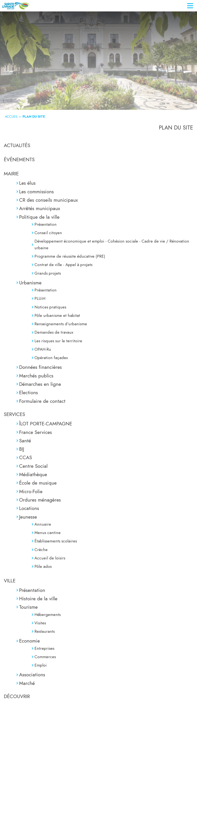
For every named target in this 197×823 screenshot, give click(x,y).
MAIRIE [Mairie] (11, 173)
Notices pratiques (50, 307)
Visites (40, 623)
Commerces (45, 657)
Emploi (40, 665)
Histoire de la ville (38, 598)
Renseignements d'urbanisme (60, 324)
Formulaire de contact (42, 401)
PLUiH (39, 298)
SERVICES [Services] (14, 414)
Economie (29, 641)
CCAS (25, 457)
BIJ (21, 449)
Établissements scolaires (55, 541)
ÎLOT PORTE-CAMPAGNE (45, 423)
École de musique (38, 483)
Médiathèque (33, 474)
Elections (28, 392)
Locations (29, 508)
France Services (35, 432)
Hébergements (47, 614)
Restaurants (44, 631)
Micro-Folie (30, 491)
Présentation (45, 224)
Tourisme (28, 607)
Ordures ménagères (40, 500)
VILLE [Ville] (9, 580)
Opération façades (51, 358)
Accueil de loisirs (49, 558)
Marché (27, 683)
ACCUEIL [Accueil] (11, 116)
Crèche (41, 550)
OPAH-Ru (42, 349)
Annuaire (42, 524)
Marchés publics (36, 375)
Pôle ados (43, 566)
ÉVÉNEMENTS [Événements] (19, 159)
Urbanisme (30, 282)
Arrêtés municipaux (39, 208)
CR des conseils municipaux (48, 200)
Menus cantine (47, 533)
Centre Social (33, 466)
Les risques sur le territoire (58, 341)
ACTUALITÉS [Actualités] (17, 145)
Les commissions (36, 191)
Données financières (40, 367)
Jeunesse (28, 517)
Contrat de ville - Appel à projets (63, 265)
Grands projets (47, 273)
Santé (25, 440)
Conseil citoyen (48, 233)
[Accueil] (15, 6)
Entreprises (44, 648)
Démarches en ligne (40, 384)
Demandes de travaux (53, 332)
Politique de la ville (39, 217)
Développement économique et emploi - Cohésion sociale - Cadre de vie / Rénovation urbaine (111, 244)
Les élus (27, 183)
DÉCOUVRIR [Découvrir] (17, 696)
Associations (32, 674)
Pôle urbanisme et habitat (57, 315)
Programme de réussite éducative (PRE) (69, 256)
